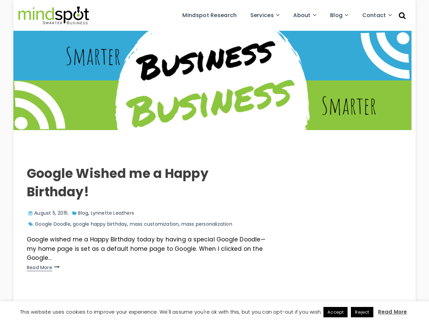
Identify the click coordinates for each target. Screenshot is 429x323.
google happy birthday (100, 224)
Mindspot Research (209, 15)
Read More (39, 267)
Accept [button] (335, 312)
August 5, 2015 (51, 213)
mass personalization (206, 224)
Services (262, 15)
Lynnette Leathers (112, 213)
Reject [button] (362, 312)
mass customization (154, 224)
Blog (336, 15)
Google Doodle (52, 224)
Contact (374, 15)
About (302, 15)
